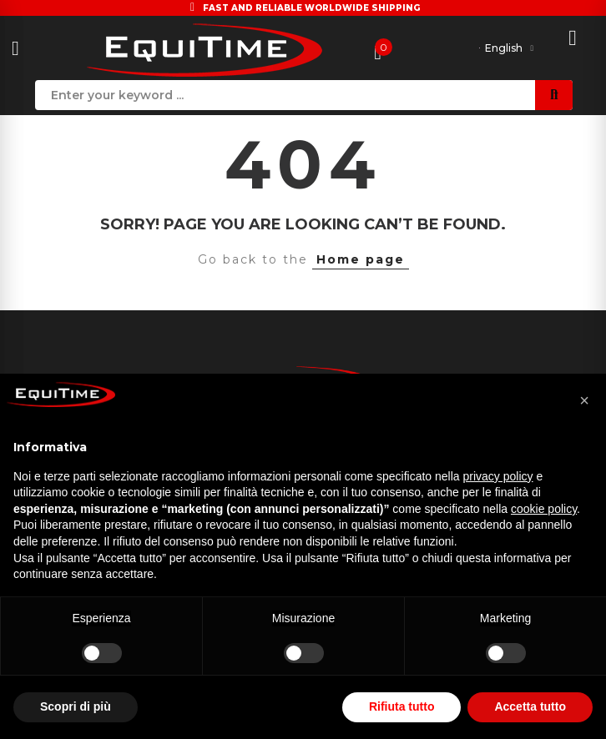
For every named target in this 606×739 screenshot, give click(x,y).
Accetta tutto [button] (530, 706)
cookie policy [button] (544, 508)
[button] (584, 400)
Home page (360, 259)
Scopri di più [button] (75, 706)
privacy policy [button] (498, 476)
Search (554, 95)
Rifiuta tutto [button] (402, 706)
